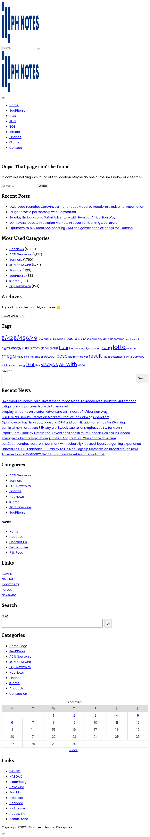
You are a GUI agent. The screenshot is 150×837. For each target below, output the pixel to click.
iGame (14, 142)
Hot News (16, 249)
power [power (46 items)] (84, 356)
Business (15, 259)
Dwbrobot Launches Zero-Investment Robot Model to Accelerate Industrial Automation (76, 206)
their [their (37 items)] (37, 365)
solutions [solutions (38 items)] (7, 365)
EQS (12, 126)
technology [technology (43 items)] (18, 365)
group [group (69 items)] (53, 348)
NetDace (16, 803)
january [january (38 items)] (92, 348)
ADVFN (7, 573)
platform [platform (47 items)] (73, 356)
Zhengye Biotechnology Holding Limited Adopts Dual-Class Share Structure (59, 438)
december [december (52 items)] (117, 339)
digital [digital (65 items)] (6, 348)
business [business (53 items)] (83, 339)
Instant (14, 132)
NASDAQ (8, 579)
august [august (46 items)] (48, 339)
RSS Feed (16, 552)
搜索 (5, 616)
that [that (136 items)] (30, 364)
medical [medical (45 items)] (131, 348)
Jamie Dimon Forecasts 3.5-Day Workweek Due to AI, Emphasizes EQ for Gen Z (62, 427)
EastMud (15, 792)
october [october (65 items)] (49, 357)
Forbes (7, 589)
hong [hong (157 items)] (64, 347)
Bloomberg (10, 584)
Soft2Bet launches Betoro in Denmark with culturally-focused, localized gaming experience (71, 443)
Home (14, 105)
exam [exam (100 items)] (27, 347)
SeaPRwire (17, 110)
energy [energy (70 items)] (16, 348)
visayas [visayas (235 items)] (49, 364)
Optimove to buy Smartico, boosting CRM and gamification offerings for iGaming (71, 228)
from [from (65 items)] (36, 348)
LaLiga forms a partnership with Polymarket (42, 212)
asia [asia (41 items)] (40, 339)
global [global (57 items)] (44, 348)
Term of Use (18, 547)
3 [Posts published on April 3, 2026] (95, 715)
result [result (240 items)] (95, 356)
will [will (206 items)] (62, 364)
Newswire (9, 595)
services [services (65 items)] (138, 357)
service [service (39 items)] (128, 356)
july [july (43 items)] (99, 348)
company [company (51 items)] (96, 339)
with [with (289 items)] (71, 364)
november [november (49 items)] (36, 356)
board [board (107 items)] (71, 338)
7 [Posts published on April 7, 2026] (33, 722)
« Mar (73, 750)
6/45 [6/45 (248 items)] (19, 338)
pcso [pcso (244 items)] (62, 356)
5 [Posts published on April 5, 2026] (138, 715)
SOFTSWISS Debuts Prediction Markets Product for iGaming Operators (63, 222)
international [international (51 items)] (79, 348)
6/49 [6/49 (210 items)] (31, 338)
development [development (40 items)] (132, 339)
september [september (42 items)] (117, 356)
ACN (12, 116)
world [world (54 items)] (81, 365)
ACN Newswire (20, 254)
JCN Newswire (20, 265)
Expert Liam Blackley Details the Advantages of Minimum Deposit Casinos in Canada (66, 433)
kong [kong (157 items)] (107, 347)
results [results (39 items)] (106, 356)
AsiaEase (16, 798)
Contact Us (18, 542)
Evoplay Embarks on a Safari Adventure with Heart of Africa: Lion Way (62, 217)
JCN (12, 121)
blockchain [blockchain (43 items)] (59, 339)
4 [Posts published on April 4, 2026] (117, 715)
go (108, 623)
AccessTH (17, 813)
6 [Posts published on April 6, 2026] (12, 722)
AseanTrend (18, 819)
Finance (15, 137)
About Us (16, 536)
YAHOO (15, 771)
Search (7, 371)
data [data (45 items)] (106, 339)
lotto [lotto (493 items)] (119, 347)
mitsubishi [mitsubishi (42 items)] (23, 356)
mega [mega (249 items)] (9, 356)
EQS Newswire (20, 286)
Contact (15, 147)
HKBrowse (17, 808)
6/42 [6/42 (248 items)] (7, 338)
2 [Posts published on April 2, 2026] (74, 715)
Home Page (18, 646)
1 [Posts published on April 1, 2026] (53, 715)
